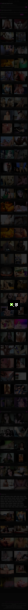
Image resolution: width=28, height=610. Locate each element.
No (16, 304)
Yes (11, 304)
